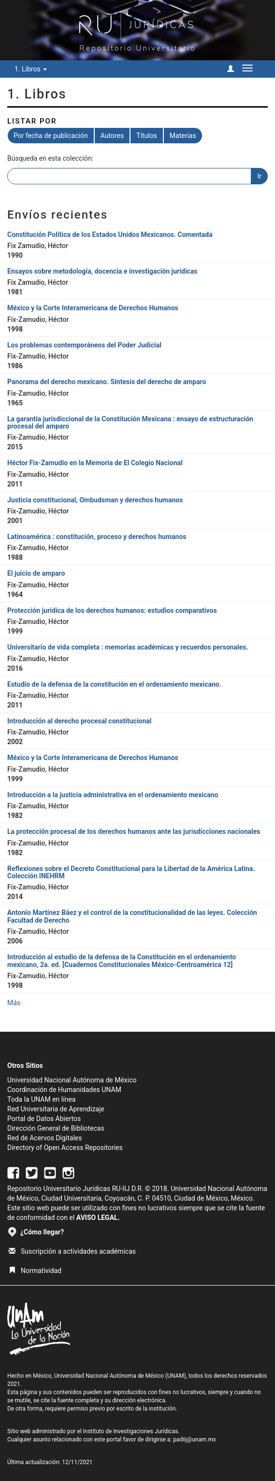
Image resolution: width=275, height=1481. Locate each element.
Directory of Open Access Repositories (65, 1147)
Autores (112, 135)
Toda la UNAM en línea (41, 1099)
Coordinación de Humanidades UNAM (64, 1089)
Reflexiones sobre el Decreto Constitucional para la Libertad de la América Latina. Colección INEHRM (131, 872)
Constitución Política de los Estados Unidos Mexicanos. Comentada (110, 234)
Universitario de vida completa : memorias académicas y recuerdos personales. (127, 647)
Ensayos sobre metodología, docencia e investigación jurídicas (102, 271)
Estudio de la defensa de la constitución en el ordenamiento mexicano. (114, 684)
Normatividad (35, 1270)
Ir (259, 176)
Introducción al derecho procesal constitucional (79, 721)
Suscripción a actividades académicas (72, 1251)
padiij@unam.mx (194, 1439)
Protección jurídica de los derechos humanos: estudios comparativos (112, 610)
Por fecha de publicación (51, 135)
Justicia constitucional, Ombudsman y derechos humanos (95, 500)
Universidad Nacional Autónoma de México (72, 1080)
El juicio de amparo (36, 573)
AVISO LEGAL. (98, 1217)
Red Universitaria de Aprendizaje (55, 1109)
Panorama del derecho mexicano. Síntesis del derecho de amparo (106, 382)
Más (13, 1003)
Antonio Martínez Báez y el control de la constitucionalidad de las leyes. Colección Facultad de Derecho (132, 916)
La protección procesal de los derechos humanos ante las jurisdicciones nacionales (134, 831)
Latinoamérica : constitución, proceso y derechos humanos (97, 536)
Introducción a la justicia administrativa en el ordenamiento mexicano (112, 795)
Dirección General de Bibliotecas (55, 1128)
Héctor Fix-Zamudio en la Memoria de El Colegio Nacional (95, 463)
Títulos (146, 135)
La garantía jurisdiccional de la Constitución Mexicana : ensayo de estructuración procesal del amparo (130, 422)
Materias (183, 135)
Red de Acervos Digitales (44, 1138)
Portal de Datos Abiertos (44, 1118)
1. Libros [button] (30, 69)
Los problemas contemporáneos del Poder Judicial (84, 345)
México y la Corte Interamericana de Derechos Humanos (92, 308)
